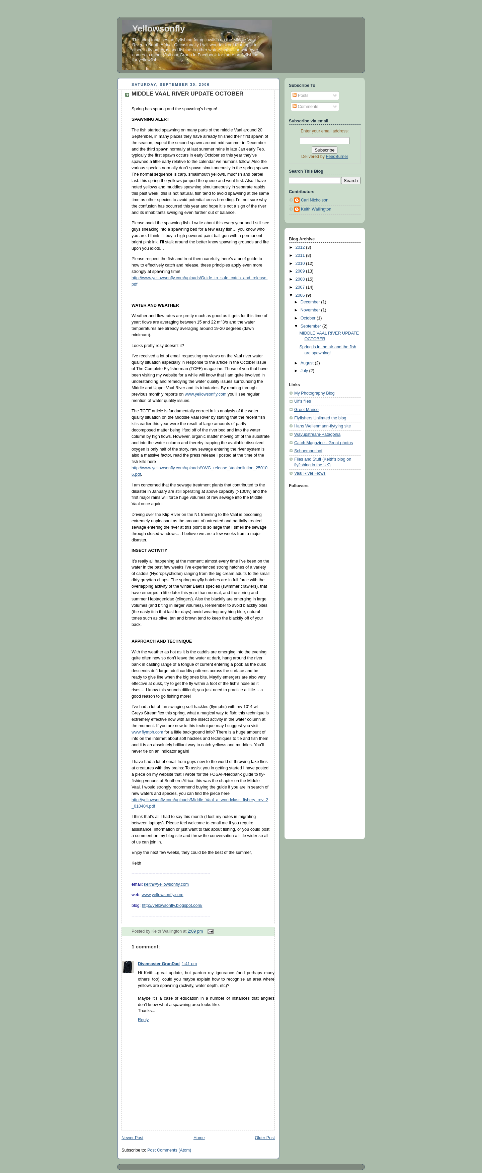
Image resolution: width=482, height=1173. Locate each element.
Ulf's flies (302, 401)
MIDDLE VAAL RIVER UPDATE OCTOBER (187, 94)
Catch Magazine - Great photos (323, 443)
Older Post (265, 1137)
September (311, 326)
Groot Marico (306, 409)
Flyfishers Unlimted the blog (320, 418)
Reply (143, 1019)
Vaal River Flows (310, 473)
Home (199, 1137)
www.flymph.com (147, 732)
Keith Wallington (316, 209)
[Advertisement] (319, 574)
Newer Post (132, 1137)
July (305, 370)
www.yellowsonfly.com (206, 394)
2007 (301, 287)
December (311, 302)
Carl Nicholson (314, 200)
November (311, 310)
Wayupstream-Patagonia (317, 434)
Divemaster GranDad (159, 963)
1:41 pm (189, 963)
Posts (300, 95)
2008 (301, 279)
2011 (301, 255)
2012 (301, 247)
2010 (301, 263)
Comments (305, 106)
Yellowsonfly (158, 28)
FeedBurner (337, 156)
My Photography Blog (314, 393)
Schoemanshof (308, 451)
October (309, 318)
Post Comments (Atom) (169, 1150)
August (308, 363)
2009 (301, 271)
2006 (301, 295)
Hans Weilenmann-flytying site (322, 426)
